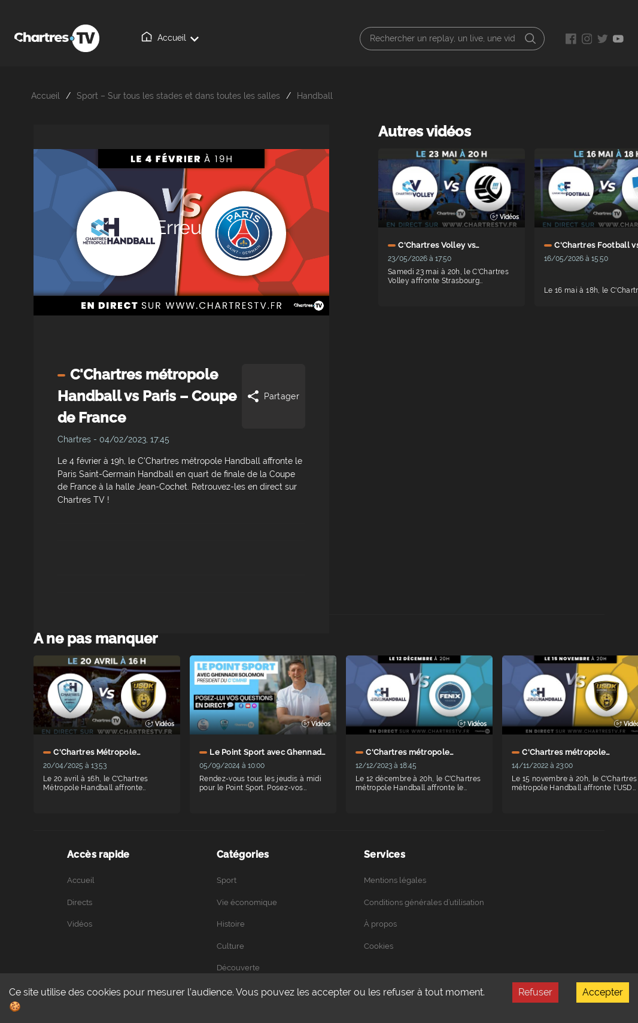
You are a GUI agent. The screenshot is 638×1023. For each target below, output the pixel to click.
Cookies (378, 946)
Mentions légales (395, 880)
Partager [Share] (272, 396)
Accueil (170, 37)
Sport (226, 880)
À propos (380, 923)
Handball (315, 95)
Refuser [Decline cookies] (535, 992)
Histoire (231, 923)
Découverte (238, 967)
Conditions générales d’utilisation (424, 902)
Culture (230, 946)
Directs (79, 902)
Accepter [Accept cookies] (602, 992)
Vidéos (79, 923)
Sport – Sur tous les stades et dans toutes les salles (178, 95)
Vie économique (247, 902)
